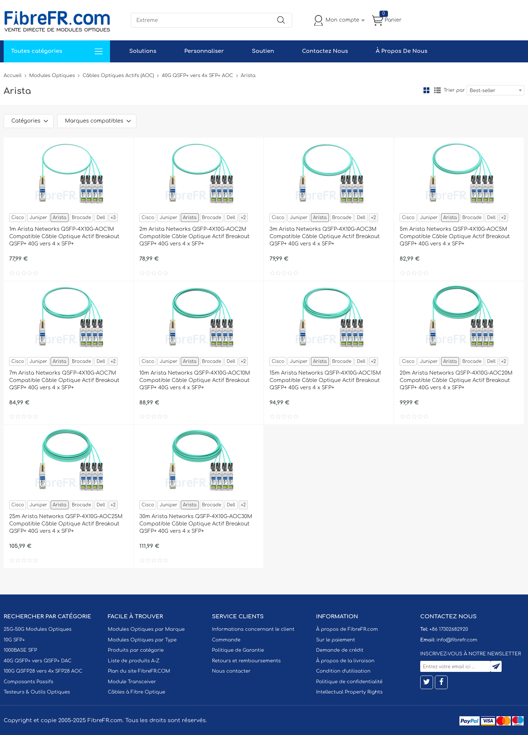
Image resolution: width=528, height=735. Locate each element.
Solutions (142, 51)
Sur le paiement (335, 640)
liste (437, 90)
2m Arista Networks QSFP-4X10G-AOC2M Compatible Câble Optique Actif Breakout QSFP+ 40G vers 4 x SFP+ (194, 236)
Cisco (17, 217)
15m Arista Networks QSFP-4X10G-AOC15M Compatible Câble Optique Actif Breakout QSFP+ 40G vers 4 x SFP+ (325, 380)
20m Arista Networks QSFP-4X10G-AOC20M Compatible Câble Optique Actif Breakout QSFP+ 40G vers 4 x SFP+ (456, 380)
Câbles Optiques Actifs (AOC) (118, 75)
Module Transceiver (132, 681)
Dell (100, 217)
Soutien (263, 51)
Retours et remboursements (246, 660)
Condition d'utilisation (343, 671)
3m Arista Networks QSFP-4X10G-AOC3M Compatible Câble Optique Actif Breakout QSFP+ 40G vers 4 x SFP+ (325, 236)
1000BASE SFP (20, 650)
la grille (426, 90)
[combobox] (495, 90)
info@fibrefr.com (456, 640)
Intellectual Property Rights (349, 692)
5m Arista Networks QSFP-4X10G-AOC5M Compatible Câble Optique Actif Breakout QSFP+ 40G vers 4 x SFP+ (455, 236)
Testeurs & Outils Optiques (37, 692)
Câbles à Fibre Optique (136, 692)
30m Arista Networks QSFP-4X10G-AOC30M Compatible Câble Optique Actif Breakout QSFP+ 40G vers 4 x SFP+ (195, 524)
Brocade (81, 217)
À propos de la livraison (345, 660)
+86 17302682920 (448, 629)
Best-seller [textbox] (482, 90)
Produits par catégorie (136, 650)
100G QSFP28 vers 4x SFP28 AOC (43, 671)
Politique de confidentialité (349, 681)
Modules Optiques (52, 75)
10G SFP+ (14, 640)
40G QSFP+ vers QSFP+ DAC (38, 660)
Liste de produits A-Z (134, 660)
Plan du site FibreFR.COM (139, 671)
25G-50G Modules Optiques (38, 629)
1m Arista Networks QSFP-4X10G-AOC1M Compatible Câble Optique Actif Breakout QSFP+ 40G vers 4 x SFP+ (64, 236)
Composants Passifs (28, 681)
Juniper (38, 217)
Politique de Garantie (238, 650)
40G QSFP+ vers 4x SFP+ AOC (197, 75)
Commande (226, 640)
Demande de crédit (339, 650)
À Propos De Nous (402, 51)
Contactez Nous (325, 51)
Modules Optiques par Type (142, 640)
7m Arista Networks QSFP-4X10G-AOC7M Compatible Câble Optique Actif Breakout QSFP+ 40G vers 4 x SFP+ (64, 380)
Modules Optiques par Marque (146, 629)
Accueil (13, 75)
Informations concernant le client (253, 629)
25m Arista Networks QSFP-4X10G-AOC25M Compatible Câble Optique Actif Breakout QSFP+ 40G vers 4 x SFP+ (65, 524)
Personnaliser (204, 51)
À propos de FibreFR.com (347, 629)
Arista (59, 217)
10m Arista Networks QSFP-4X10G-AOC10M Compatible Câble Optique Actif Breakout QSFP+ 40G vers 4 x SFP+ (194, 380)
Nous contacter (231, 671)
